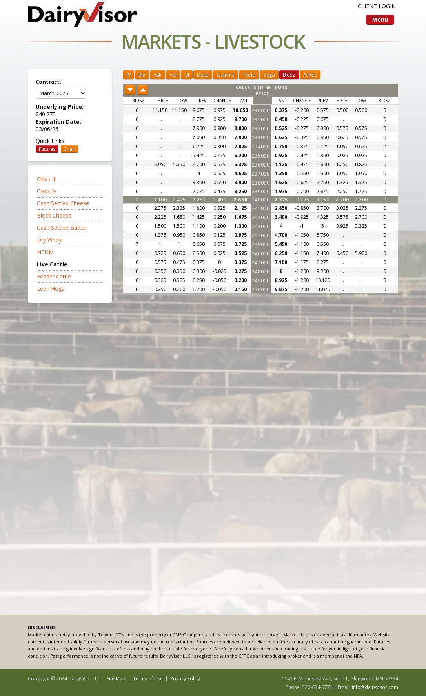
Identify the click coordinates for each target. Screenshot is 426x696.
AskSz (310, 74)
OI (186, 74)
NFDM (45, 252)
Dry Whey (49, 240)
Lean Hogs (50, 288)
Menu (380, 19)
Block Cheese (54, 215)
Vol (173, 74)
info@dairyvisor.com (375, 687)
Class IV (46, 191)
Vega (269, 74)
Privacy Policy (185, 678)
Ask (157, 74)
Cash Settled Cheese (63, 203)
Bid (142, 74)
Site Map (116, 678)
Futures (47, 149)
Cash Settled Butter (61, 227)
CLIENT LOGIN (377, 6)
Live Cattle (52, 264)
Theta (248, 74)
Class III (46, 179)
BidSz (289, 74)
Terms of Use (148, 678)
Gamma (226, 74)
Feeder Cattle (54, 276)
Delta (203, 74)
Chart (70, 149)
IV (129, 74)
